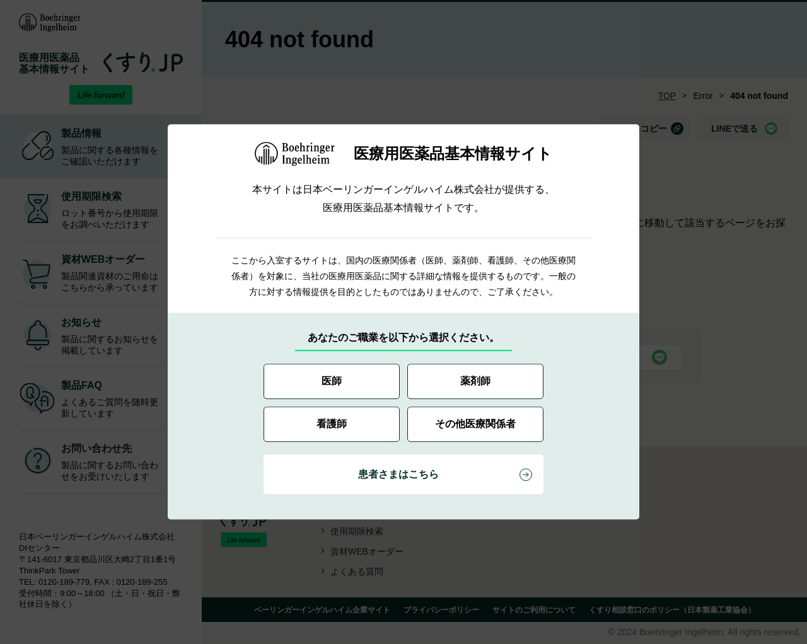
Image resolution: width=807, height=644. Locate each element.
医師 (332, 381)
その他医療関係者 (475, 424)
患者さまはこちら (398, 474)
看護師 (331, 424)
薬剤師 (475, 381)
